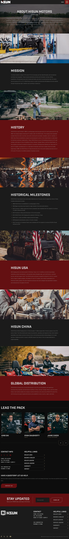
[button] (9, 486)
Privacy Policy (66, 536)
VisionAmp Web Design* (59, 536)
